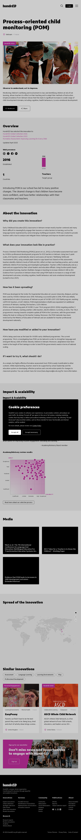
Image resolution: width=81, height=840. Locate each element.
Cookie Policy (36, 426)
